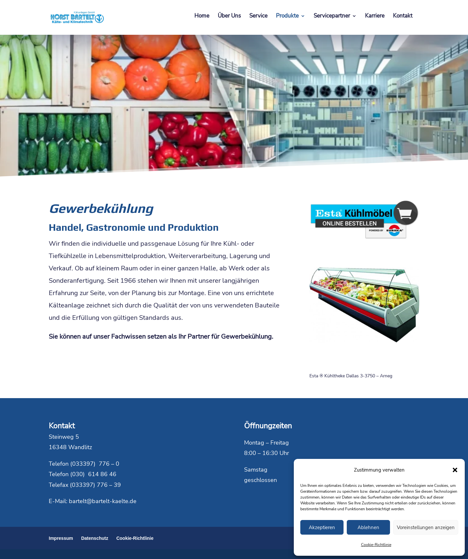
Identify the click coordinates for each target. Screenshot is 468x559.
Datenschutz (94, 538)
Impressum (61, 538)
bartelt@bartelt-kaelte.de (102, 501)
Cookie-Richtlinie (376, 544)
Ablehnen (368, 527)
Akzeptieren (322, 527)
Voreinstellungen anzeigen (426, 527)
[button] (455, 470)
